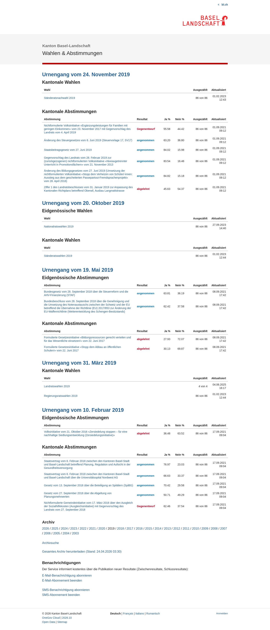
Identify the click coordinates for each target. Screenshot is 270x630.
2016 (139, 528)
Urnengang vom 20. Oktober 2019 (83, 203)
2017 (129, 528)
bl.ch (225, 4)
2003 (75, 533)
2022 (83, 528)
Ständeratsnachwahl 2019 (59, 97)
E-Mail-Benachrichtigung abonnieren (67, 575)
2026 (45, 528)
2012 (176, 528)
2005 (56, 533)
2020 (101, 528)
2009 (204, 528)
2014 (158, 528)
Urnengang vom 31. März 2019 (79, 363)
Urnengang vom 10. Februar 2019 (83, 410)
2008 (214, 528)
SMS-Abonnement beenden (61, 594)
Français (128, 613)
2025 (55, 528)
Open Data (48, 621)
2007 (223, 528)
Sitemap (62, 621)
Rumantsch (153, 613)
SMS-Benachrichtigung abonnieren (66, 589)
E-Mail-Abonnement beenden (62, 580)
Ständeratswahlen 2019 (58, 255)
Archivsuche (50, 543)
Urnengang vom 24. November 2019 (86, 74)
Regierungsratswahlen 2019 (60, 395)
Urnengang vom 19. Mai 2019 (77, 270)
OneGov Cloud (51, 617)
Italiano (139, 613)
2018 (120, 528)
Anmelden (222, 613)
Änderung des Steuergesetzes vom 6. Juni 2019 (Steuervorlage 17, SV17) (88, 140)
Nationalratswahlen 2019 (59, 226)
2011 (186, 528)
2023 (73, 528)
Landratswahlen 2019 (57, 386)
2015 (148, 528)
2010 (195, 528)
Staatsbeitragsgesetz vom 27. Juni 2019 (68, 149)
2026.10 (67, 617)
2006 (47, 533)
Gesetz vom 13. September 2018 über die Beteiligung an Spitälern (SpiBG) (88, 485)
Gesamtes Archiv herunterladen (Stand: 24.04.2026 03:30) (81, 551)
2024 (64, 528)
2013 (167, 528)
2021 (92, 528)
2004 (66, 533)
